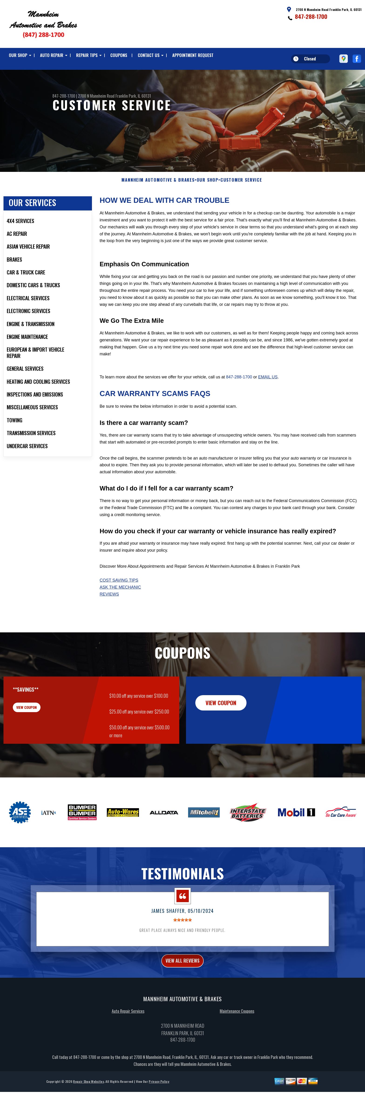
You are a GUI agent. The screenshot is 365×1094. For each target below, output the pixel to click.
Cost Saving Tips (119, 587)
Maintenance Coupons (237, 1020)
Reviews (109, 601)
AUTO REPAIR (51, 55)
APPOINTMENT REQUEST (192, 55)
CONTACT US (148, 55)
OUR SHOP (18, 55)
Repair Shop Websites (88, 1090)
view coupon (38, 717)
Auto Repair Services (128, 1020)
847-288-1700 (311, 16)
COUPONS (118, 55)
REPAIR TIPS (87, 55)
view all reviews (182, 968)
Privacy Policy (159, 1090)
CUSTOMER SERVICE (241, 186)
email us (267, 383)
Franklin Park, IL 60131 (133, 96)
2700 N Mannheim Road (96, 96)
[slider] (182, 927)
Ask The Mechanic (120, 594)
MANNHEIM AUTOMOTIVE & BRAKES (158, 186)
